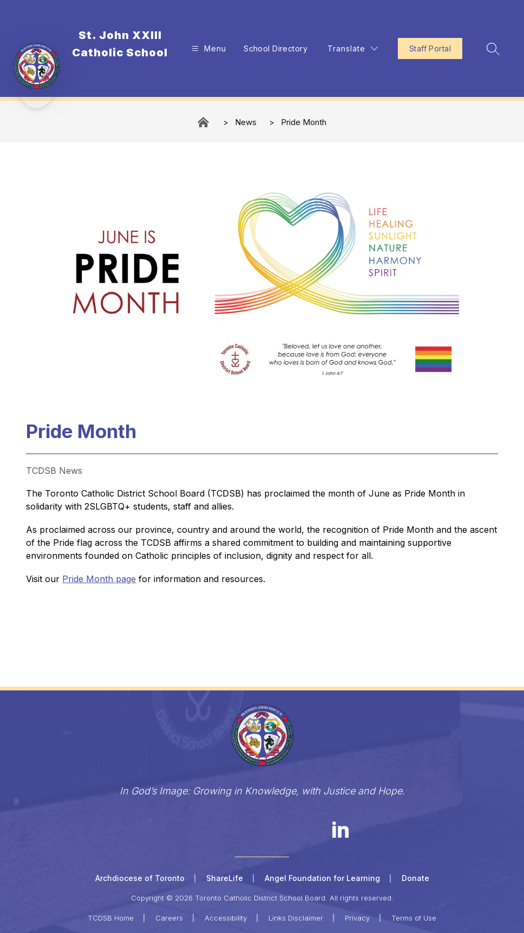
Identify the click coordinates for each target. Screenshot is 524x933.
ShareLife (224, 878)
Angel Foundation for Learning (322, 878)
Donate (415, 878)
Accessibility (226, 918)
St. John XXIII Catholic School (204, 122)
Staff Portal (430, 48)
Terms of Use (413, 918)
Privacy (357, 918)
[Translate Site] (353, 48)
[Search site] (493, 48)
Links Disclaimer (295, 918)
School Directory (275, 48)
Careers (169, 918)
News (246, 122)
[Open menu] (207, 48)
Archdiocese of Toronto (140, 878)
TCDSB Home (111, 918)
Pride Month (303, 122)
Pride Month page (99, 578)
